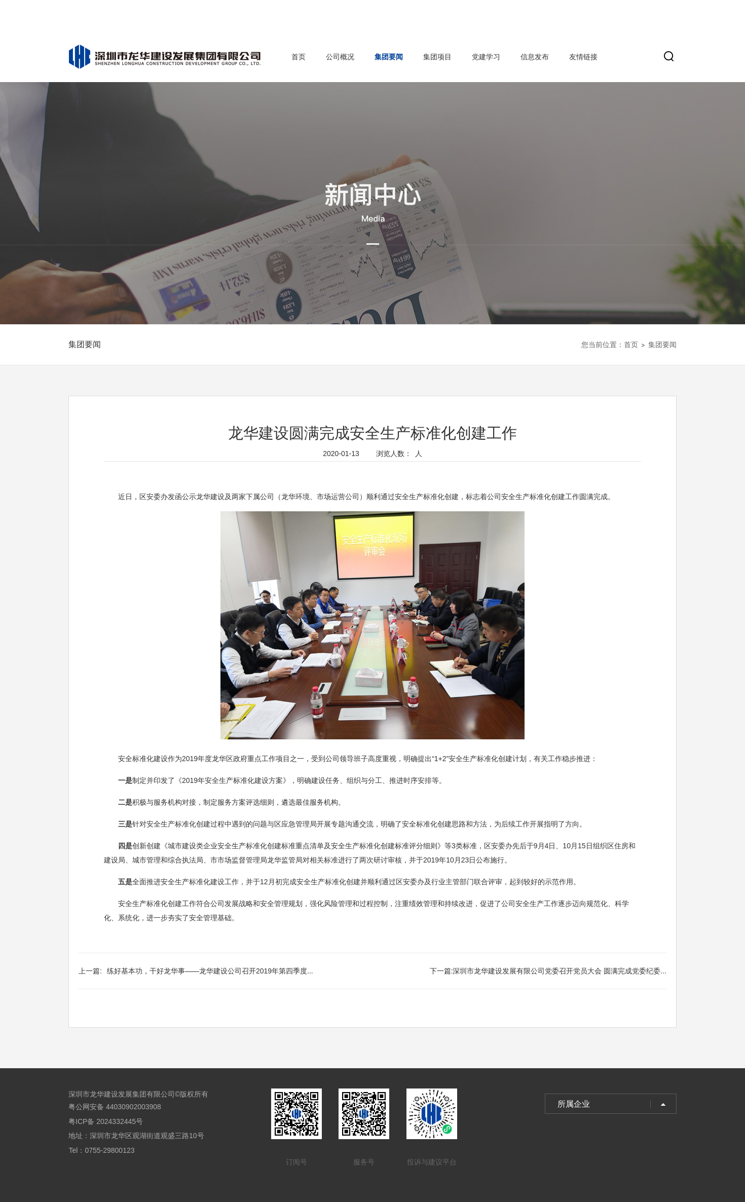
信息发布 (534, 57)
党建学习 (486, 57)
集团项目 (437, 57)
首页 (298, 57)
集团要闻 (389, 57)
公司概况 (340, 57)
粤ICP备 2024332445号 (105, 1121)
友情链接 (583, 57)
